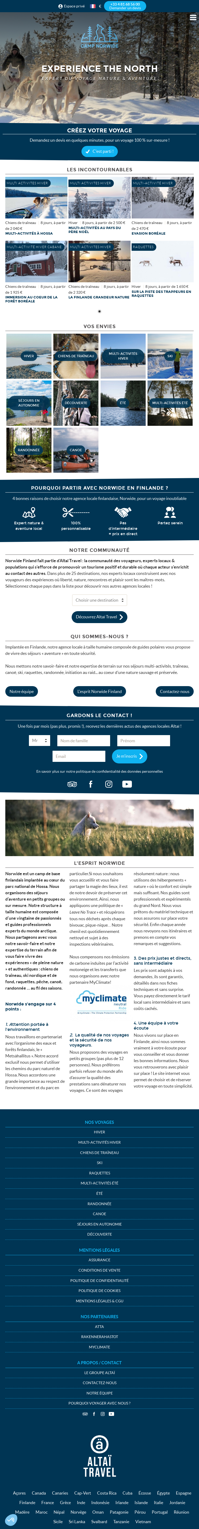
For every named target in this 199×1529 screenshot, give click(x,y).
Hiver (99, 1132)
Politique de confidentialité (99, 1280)
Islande (141, 1502)
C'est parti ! (103, 151)
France (47, 1502)
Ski (99, 1163)
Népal (59, 1512)
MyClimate (99, 1347)
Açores (19, 1493)
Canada (39, 1493)
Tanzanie (121, 1521)
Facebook (94, 1414)
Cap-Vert (82, 1493)
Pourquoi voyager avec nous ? (99, 1403)
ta (72, 784)
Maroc (41, 1512)
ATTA (99, 1327)
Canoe (99, 1214)
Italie (158, 1502)
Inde (81, 1502)
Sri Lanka (77, 1521)
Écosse (145, 1493)
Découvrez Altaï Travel (96, 616)
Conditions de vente (99, 1270)
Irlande (121, 1502)
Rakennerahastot (99, 1337)
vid (127, 784)
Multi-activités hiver (99, 1142)
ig (109, 784)
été (99, 1193)
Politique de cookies (99, 1291)
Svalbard (99, 1521)
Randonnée (99, 1204)
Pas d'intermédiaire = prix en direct (123, 528)
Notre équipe (22, 691)
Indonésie (100, 1502)
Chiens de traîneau (99, 1153)
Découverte (99, 1234)
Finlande (27, 1502)
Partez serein (170, 523)
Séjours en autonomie (99, 1224)
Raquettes (99, 1173)
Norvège (78, 1512)
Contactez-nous (174, 691)
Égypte (163, 1493)
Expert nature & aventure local (29, 526)
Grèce (65, 1502)
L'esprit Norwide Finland (99, 691)
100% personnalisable (76, 526)
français (93, 6)
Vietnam (143, 1521)
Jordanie (177, 1502)
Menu (193, 17)
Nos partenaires (99, 1316)
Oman (98, 1512)
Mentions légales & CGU (99, 1301)
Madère (22, 1512)
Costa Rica (106, 1493)
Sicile (58, 1521)
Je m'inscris (126, 755)
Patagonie (119, 1512)
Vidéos (111, 1414)
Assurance (99, 1260)
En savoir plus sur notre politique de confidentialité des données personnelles (99, 771)
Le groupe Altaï (99, 1373)
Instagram (102, 1414)
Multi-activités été (99, 1183)
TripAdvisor (85, 1414)
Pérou (140, 1512)
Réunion (181, 1512)
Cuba (127, 1493)
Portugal (160, 1512)
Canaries (60, 1493)
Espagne (183, 1493)
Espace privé (74, 6)
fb (90, 784)
